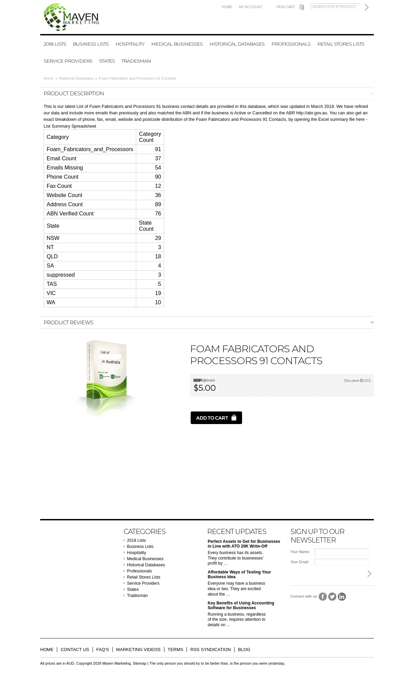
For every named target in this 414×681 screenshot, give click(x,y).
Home (227, 7)
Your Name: (300, 552)
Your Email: (299, 562)
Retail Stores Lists (340, 44)
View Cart (285, 7)
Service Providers (68, 61)
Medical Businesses (177, 44)
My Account (250, 7)
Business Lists (91, 44)
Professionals (290, 44)
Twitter (332, 597)
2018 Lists (55, 44)
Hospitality (129, 44)
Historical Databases (237, 44)
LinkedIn (342, 597)
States (107, 61)
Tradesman (136, 61)
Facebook (323, 597)
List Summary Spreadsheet (70, 126)
